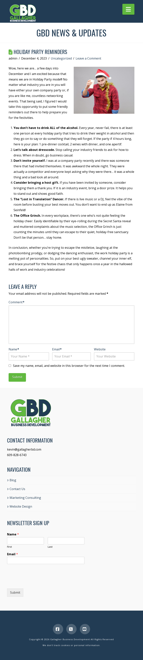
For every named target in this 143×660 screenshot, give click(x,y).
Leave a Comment (88, 58)
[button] (128, 9)
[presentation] (36, 582)
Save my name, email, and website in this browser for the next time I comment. (69, 366)
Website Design (19, 506)
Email (57, 349)
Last (50, 546)
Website (100, 349)
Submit (15, 592)
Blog (11, 480)
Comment (16, 302)
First (9, 546)
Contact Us (16, 489)
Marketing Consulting (24, 498)
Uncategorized (61, 58)
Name (14, 349)
